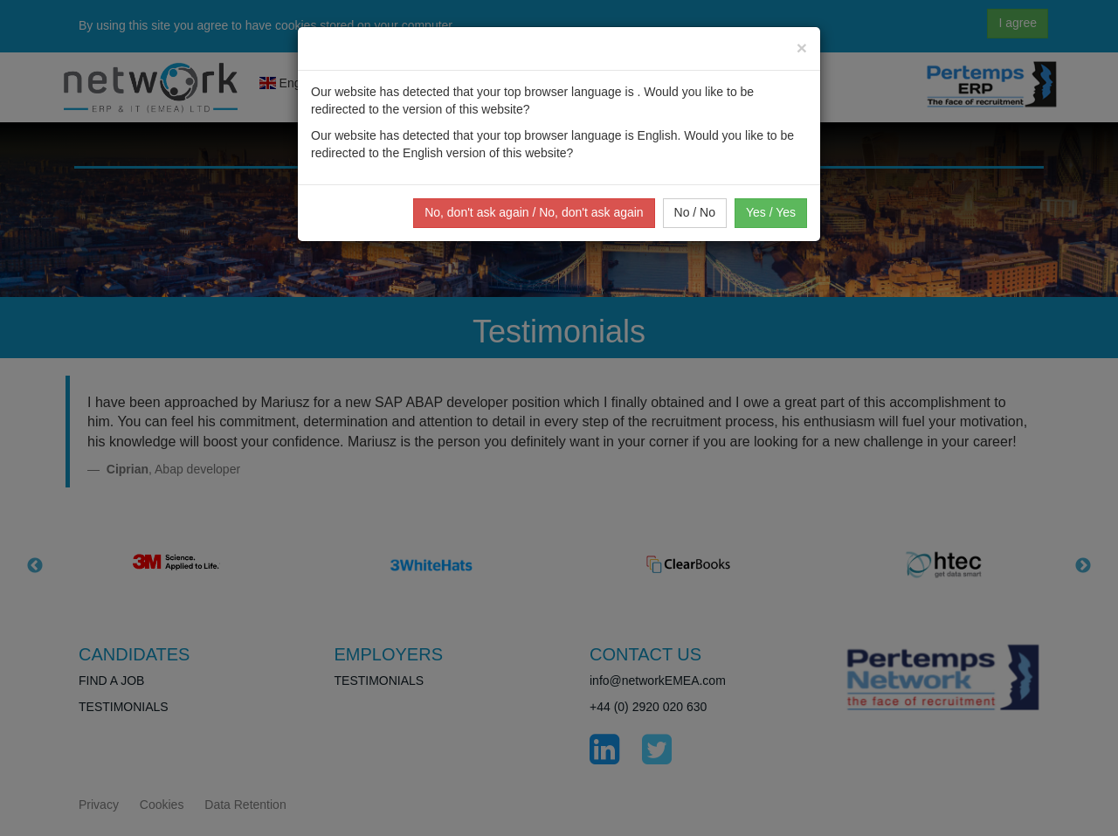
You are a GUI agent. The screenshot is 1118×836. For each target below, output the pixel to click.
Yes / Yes (771, 212)
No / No (694, 212)
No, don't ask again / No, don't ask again (534, 212)
